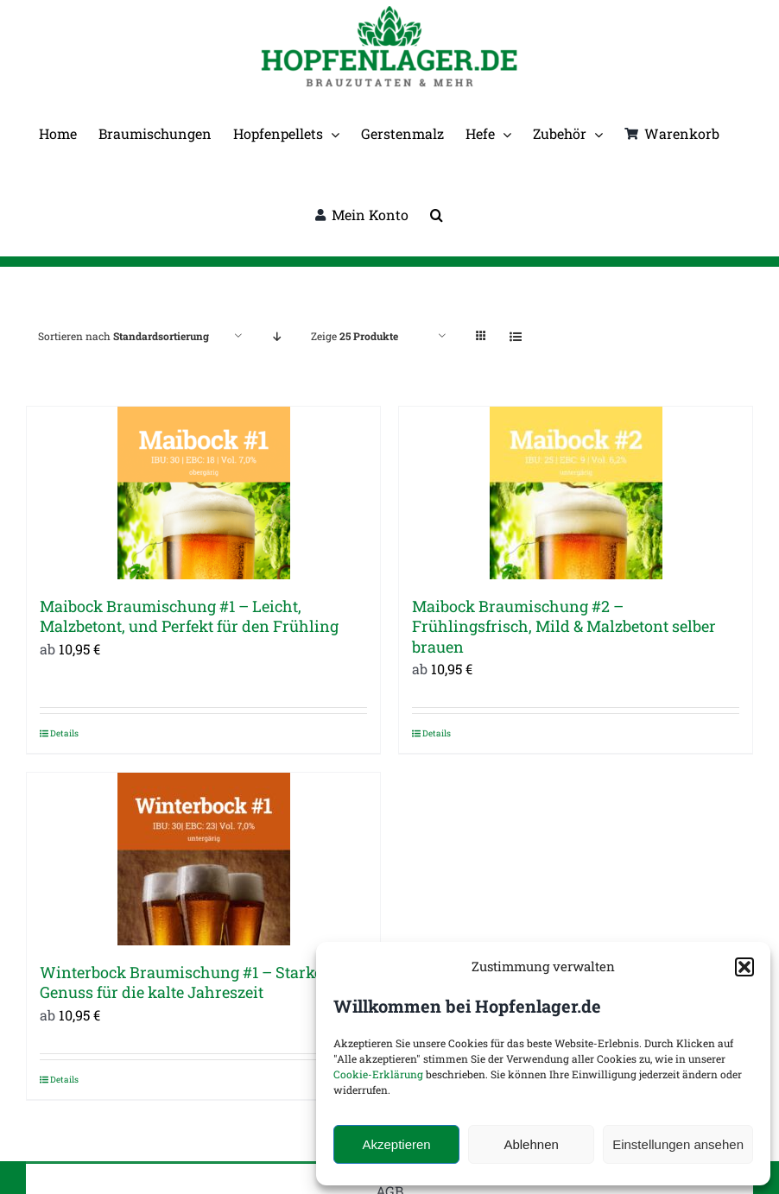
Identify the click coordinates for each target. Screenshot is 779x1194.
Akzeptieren (396, 1144)
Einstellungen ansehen (678, 1144)
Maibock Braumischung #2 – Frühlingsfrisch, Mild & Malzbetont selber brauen (564, 626)
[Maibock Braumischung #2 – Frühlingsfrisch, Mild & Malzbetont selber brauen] (575, 493)
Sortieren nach (123, 336)
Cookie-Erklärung (378, 1074)
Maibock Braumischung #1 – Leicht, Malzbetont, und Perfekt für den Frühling (189, 616)
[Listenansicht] (515, 336)
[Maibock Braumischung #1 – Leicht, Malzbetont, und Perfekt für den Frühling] (203, 493)
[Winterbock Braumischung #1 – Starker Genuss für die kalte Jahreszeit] (203, 859)
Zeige (354, 336)
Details (64, 733)
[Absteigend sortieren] (277, 336)
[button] (744, 967)
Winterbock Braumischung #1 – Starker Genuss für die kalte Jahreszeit (184, 982)
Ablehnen (531, 1144)
